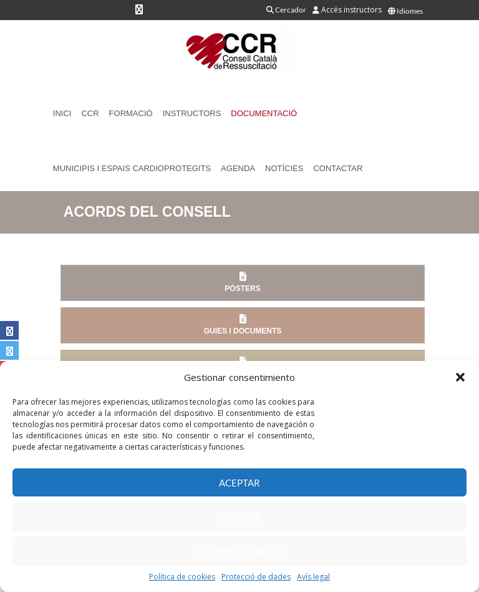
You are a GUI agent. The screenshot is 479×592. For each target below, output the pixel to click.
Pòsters (243, 282)
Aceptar (239, 482)
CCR (90, 113)
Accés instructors (347, 9)
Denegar (240, 517)
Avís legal (313, 576)
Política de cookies (182, 576)
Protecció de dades (256, 576)
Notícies (284, 168)
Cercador (286, 9)
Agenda (238, 168)
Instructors (192, 113)
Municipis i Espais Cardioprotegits (132, 168)
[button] (460, 377)
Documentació (264, 113)
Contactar (337, 168)
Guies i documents (243, 324)
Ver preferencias (239, 551)
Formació (131, 113)
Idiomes (405, 11)
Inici (62, 113)
